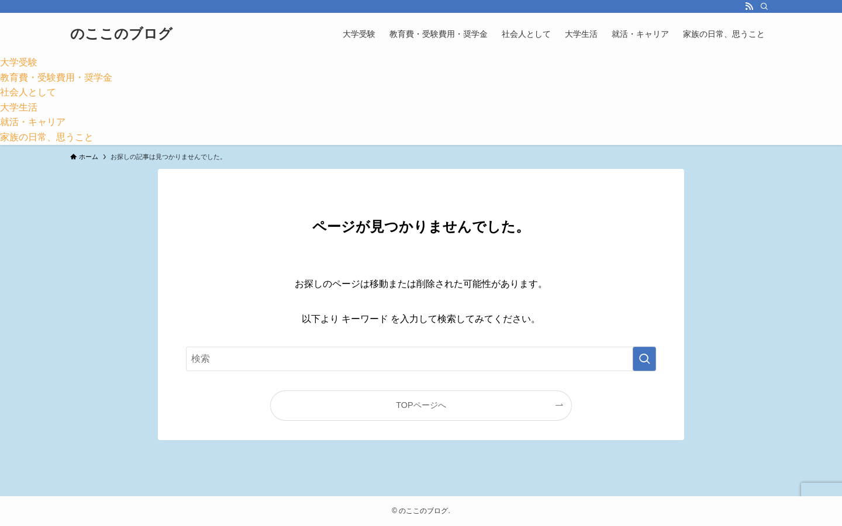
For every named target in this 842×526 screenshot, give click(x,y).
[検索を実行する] (644, 359)
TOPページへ (421, 405)
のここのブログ (121, 34)
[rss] (749, 6)
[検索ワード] (421, 359)
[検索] (764, 6)
